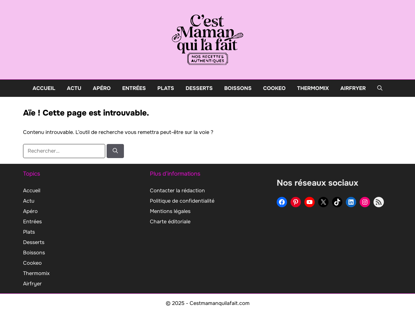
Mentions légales (170, 211)
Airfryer (353, 88)
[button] (379, 88)
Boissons (238, 88)
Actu (74, 88)
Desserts (199, 88)
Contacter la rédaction (177, 190)
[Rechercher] (115, 151)
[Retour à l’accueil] (207, 39)
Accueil (44, 88)
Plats (165, 88)
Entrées (134, 88)
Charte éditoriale (170, 221)
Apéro (102, 88)
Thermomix (313, 88)
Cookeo (274, 88)
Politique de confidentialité (182, 201)
